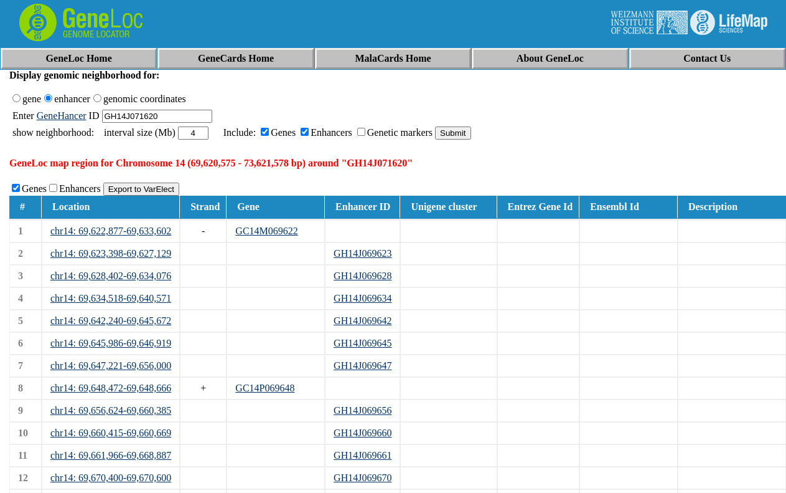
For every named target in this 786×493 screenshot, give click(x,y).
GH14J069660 (362, 433)
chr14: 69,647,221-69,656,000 (110, 365)
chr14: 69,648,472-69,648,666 (110, 388)
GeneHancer (62, 115)
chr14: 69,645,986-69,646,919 (110, 343)
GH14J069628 (362, 275)
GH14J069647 (362, 365)
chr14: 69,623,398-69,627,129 (110, 253)
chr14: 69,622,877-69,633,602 (110, 231)
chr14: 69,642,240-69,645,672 (110, 320)
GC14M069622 (266, 231)
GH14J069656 (362, 410)
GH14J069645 (362, 343)
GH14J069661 (362, 455)
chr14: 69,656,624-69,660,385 (110, 410)
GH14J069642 (362, 320)
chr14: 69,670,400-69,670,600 (110, 477)
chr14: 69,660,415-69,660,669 (110, 433)
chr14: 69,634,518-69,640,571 (110, 298)
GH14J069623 (362, 253)
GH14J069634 (362, 298)
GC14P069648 (264, 388)
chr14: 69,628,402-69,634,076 (110, 275)
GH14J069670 (362, 477)
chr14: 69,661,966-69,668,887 (110, 455)
